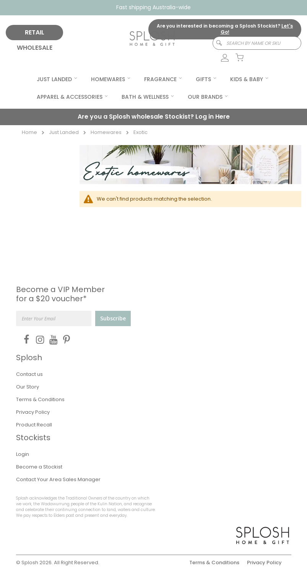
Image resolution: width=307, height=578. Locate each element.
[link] (221, 58)
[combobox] (257, 43)
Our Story (27, 386)
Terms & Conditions (40, 399)
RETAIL (34, 32)
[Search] (215, 43)
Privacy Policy (33, 412)
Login (22, 454)
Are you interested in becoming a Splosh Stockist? (225, 29)
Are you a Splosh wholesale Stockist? (154, 116)
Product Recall (34, 424)
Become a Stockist (39, 466)
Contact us (29, 374)
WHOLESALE (34, 47)
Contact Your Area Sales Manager (58, 479)
